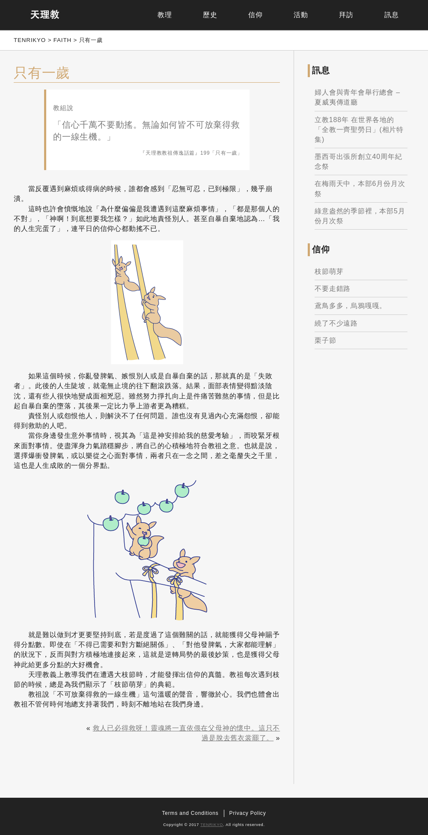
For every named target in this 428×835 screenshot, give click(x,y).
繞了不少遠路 (336, 323)
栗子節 (325, 340)
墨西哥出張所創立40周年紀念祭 (358, 161)
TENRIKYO (211, 825)
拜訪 (346, 14)
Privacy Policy (247, 813)
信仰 (255, 14)
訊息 (391, 14)
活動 (301, 14)
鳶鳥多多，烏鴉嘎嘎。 (350, 305)
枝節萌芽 (329, 271)
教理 (165, 14)
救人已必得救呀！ (121, 728)
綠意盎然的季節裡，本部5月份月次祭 (360, 215)
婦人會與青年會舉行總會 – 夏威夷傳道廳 (357, 97)
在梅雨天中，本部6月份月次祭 (360, 188)
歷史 (210, 14)
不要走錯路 (333, 288)
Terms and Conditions (190, 813)
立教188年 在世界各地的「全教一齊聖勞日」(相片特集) (359, 129)
